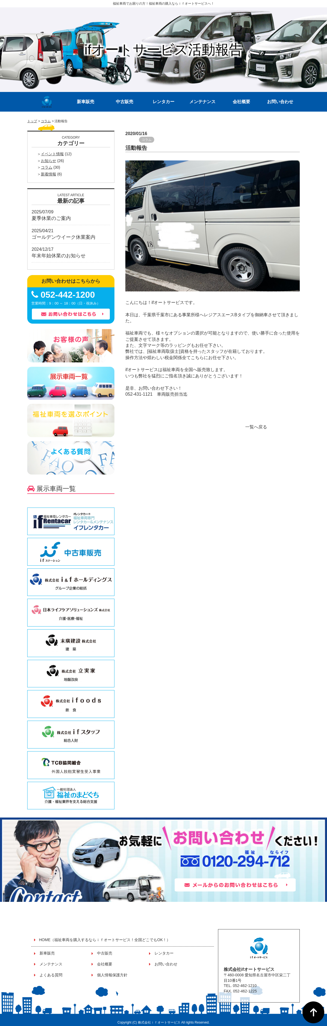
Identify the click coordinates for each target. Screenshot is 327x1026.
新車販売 (85, 101)
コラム (46, 121)
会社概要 (241, 101)
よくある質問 (51, 975)
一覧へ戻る (256, 427)
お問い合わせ (280, 101)
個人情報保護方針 (112, 975)
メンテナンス (202, 101)
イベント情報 (52, 154)
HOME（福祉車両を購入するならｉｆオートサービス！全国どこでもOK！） (104, 940)
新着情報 (48, 174)
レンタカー (163, 101)
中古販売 (124, 101)
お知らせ (48, 161)
